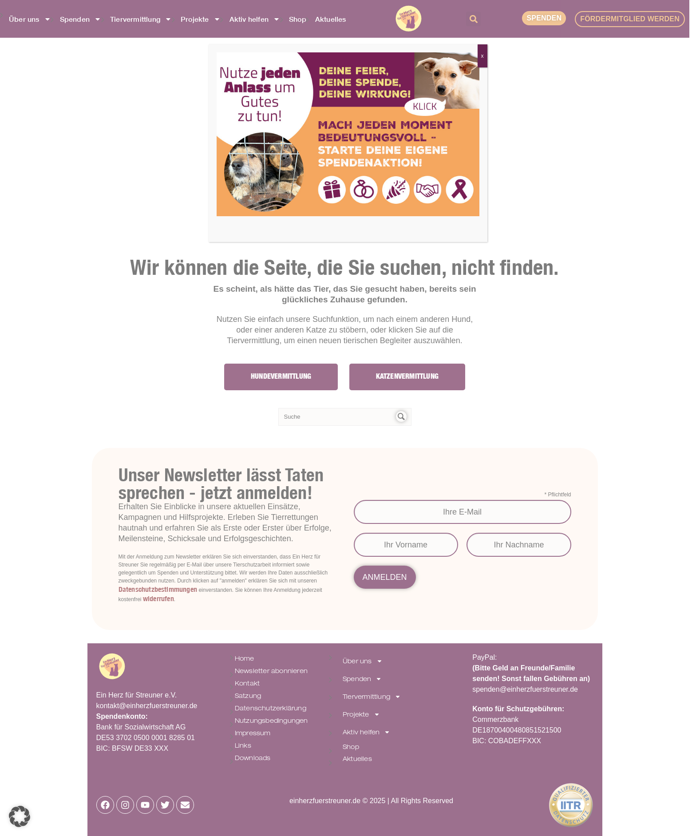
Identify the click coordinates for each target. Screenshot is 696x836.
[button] (19, 816)
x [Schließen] (482, 56)
